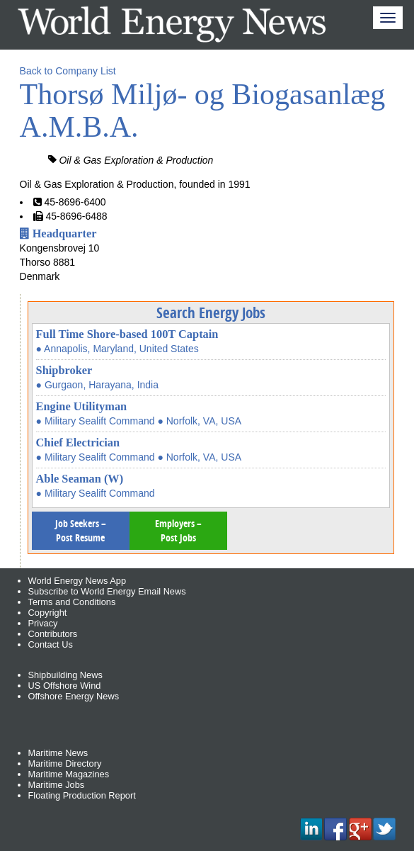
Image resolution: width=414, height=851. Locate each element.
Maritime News (58, 753)
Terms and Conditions (72, 602)
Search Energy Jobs (210, 312)
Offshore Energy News (74, 696)
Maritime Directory (65, 763)
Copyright (47, 612)
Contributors (53, 634)
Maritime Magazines (69, 774)
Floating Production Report (82, 795)
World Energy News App (77, 580)
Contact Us (50, 644)
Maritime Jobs (56, 784)
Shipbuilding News (65, 675)
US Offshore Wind (64, 685)
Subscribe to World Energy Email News (107, 591)
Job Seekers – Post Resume (80, 530)
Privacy (43, 623)
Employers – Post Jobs (178, 530)
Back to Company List (68, 71)
